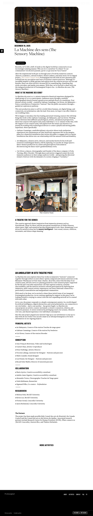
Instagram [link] (83, 513)
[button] (17, 190)
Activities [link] (71, 494)
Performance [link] (20, 40)
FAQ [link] (83, 494)
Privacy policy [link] (8, 513)
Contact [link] (78, 494)
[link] (2, 51)
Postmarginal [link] (8, 3)
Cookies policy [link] (17, 513)
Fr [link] (86, 494)
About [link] (65, 494)
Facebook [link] (76, 513)
